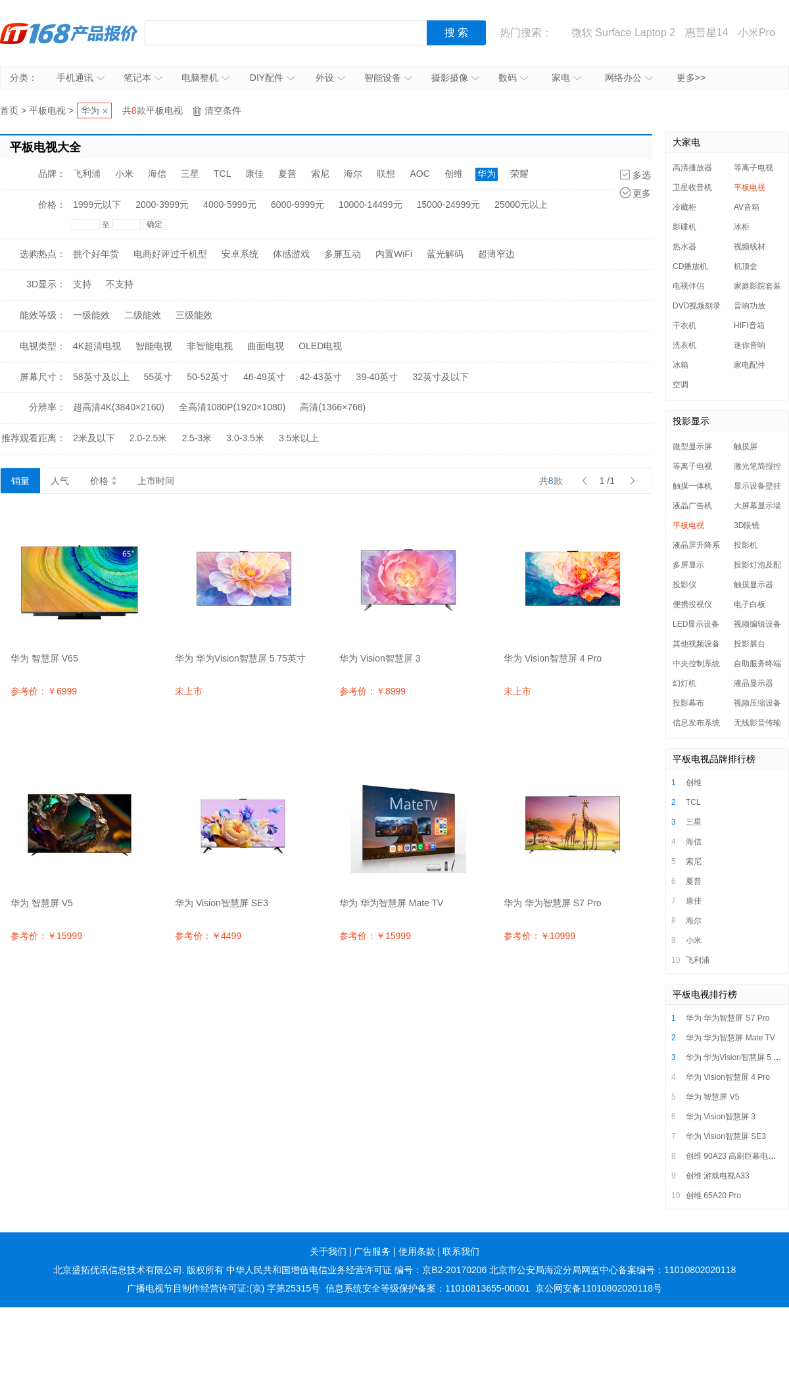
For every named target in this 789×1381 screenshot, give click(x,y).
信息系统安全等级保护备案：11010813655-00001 (427, 1288)
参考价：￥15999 (46, 936)
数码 (513, 77)
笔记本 (143, 77)
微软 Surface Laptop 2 (623, 32)
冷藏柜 (684, 207)
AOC (419, 173)
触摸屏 (745, 446)
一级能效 (91, 315)
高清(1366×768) (333, 407)
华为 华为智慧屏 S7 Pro (727, 1018)
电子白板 (749, 604)
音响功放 (749, 305)
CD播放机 (690, 266)
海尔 (353, 173)
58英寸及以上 (101, 377)
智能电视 (153, 346)
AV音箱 (746, 207)
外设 (330, 77)
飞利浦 (87, 173)
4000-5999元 (229, 204)
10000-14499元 (370, 204)
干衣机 (684, 325)
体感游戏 (291, 254)
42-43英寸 (321, 377)
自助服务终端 (757, 663)
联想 (386, 173)
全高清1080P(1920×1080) (232, 407)
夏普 (287, 173)
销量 (20, 480)
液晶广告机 (692, 505)
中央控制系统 (696, 663)
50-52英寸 (208, 377)
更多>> (691, 77)
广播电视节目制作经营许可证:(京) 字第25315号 (223, 1288)
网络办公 (629, 77)
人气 (60, 480)
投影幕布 (688, 703)
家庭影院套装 (757, 286)
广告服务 (372, 1251)
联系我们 (460, 1251)
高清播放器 (692, 167)
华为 (90, 110)
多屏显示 (688, 564)
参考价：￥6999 (44, 691)
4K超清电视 (97, 346)
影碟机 (684, 226)
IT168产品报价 (69, 33)
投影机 (745, 545)
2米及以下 (94, 438)
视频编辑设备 (757, 624)
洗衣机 (684, 345)
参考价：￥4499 (208, 936)
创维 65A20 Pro (713, 1195)
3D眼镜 (746, 525)
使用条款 (416, 1251)
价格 (103, 480)
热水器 (684, 246)
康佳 (254, 173)
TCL (222, 173)
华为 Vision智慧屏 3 (720, 1116)
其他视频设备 (696, 643)
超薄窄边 (496, 254)
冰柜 (742, 226)
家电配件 (749, 365)
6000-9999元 (297, 204)
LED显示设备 (696, 624)
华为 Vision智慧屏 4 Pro (728, 1077)
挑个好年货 (96, 254)
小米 (124, 173)
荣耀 (519, 173)
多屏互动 (342, 254)
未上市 (189, 691)
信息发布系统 (696, 722)
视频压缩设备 (757, 703)
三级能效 (194, 315)
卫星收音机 (692, 187)
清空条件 (222, 110)
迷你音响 (749, 345)
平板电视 (47, 110)
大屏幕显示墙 (757, 505)
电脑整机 (205, 77)
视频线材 (749, 246)
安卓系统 (240, 254)
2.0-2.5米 (149, 438)
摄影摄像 (455, 77)
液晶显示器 (753, 683)
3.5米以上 (299, 438)
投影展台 (749, 643)
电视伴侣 (688, 286)
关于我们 (328, 1251)
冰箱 (680, 365)
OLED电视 (320, 346)
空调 (680, 384)
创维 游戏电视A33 (718, 1175)
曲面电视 (265, 346)
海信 (157, 173)
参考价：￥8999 (372, 691)
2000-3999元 (162, 204)
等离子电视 (753, 167)
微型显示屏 (692, 446)
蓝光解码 (445, 254)
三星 (190, 173)
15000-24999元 (449, 204)
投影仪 (684, 584)
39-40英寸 (377, 377)
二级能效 (142, 315)
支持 (82, 284)
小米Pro (756, 32)
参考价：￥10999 (539, 936)
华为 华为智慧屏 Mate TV (730, 1037)
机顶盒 (745, 266)
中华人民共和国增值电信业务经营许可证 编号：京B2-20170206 (356, 1270)
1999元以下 (97, 204)
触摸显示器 (753, 584)
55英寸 (158, 377)
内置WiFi (393, 254)
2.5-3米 (196, 438)
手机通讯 (81, 77)
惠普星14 (707, 32)
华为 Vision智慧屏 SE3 (726, 1136)
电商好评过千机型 (170, 254)
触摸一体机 (692, 486)
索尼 (320, 173)
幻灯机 (684, 683)
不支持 (119, 284)
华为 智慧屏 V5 (712, 1097)
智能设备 (388, 77)
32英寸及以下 (440, 377)
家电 (566, 77)
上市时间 (155, 480)
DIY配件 (272, 77)
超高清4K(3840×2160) (118, 407)
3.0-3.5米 (245, 438)
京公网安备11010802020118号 (598, 1288)
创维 (453, 173)
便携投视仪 (692, 604)
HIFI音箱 (749, 325)
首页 (9, 110)
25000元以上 (521, 204)
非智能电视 (210, 346)
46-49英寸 (264, 377)
